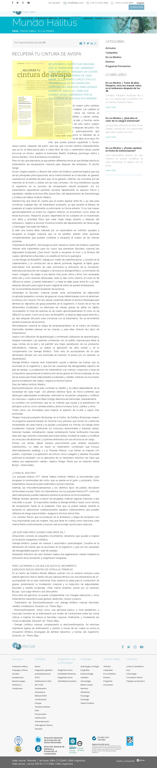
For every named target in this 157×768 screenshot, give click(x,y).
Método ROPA (41, 695)
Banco (37, 666)
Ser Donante (54, 2)
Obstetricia (85, 692)
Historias (119, 18)
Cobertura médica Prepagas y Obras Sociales (20, 670)
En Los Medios (46, 30)
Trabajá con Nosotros (135, 681)
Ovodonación (40, 699)
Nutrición (84, 688)
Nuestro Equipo (18, 681)
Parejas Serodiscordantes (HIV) (42, 707)
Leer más (111, 107)
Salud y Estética (87, 703)
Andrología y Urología (90, 666)
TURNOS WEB (136, 7)
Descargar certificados (72, 752)
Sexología (85, 699)
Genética (84, 677)
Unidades (88, 18)
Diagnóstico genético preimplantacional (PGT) (44, 674)
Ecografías (85, 670)
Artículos (111, 48)
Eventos (110, 61)
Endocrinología (87, 673)
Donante (38, 729)
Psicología (85, 695)
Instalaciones (18, 677)
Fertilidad (64, 18)
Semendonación (42, 721)
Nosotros (27, 18)
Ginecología (86, 681)
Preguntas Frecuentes (118, 66)
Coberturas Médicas (46, 18)
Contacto (131, 659)
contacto (131, 18)
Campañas (112, 52)
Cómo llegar (131, 673)
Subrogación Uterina (44, 725)
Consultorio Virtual (134, 677)
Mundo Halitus (103, 18)
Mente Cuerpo (87, 684)
